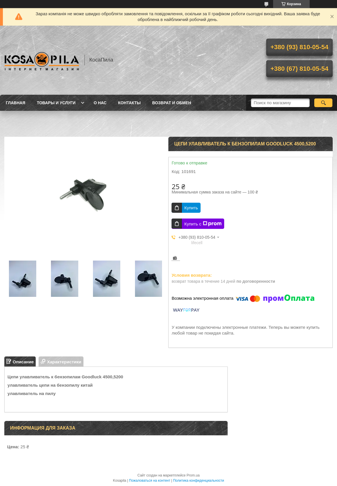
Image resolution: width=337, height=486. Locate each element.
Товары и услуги (56, 102)
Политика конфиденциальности (198, 481)
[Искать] (323, 102)
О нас (100, 102)
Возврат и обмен (171, 102)
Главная (15, 102)
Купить (191, 207)
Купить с (202, 223)
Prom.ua (192, 475)
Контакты (129, 102)
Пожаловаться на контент (149, 481)
